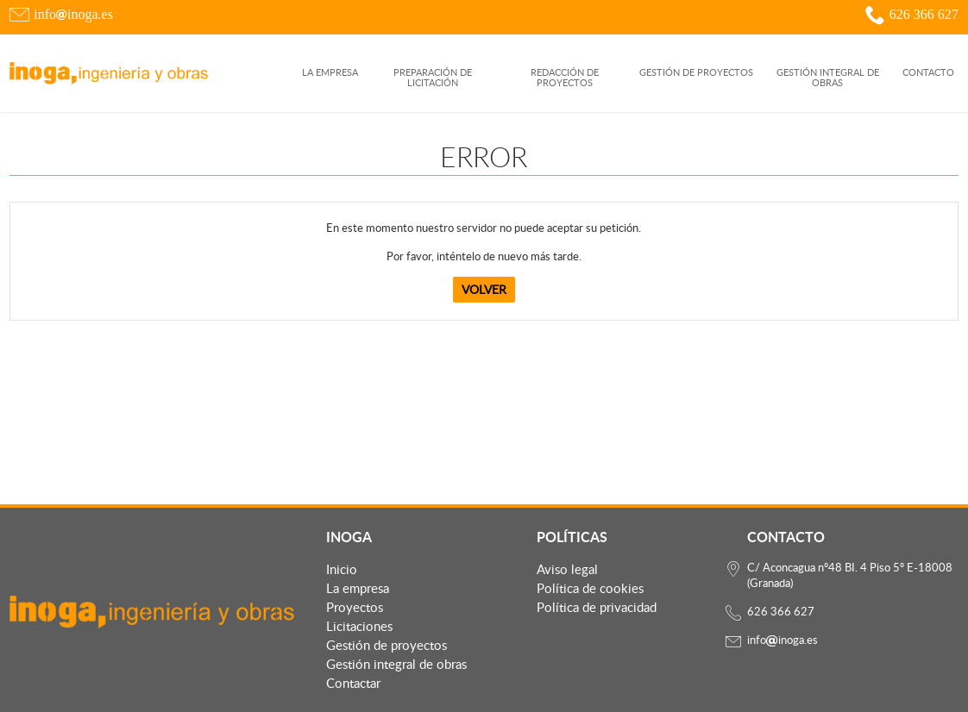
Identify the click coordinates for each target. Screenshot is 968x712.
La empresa (330, 72)
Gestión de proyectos (386, 644)
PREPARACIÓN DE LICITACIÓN (432, 78)
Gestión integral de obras (396, 663)
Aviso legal (567, 569)
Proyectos (354, 606)
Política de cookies (590, 587)
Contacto (928, 72)
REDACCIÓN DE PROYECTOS (565, 78)
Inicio (341, 569)
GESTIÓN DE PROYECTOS (696, 72)
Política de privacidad (597, 606)
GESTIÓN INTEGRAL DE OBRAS (827, 78)
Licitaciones (359, 625)
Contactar (353, 682)
